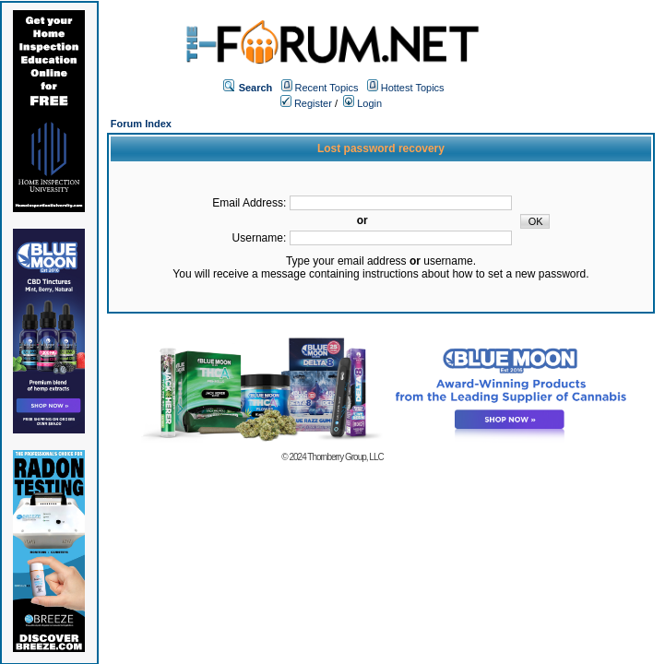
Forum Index (141, 123)
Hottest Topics (413, 87)
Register (306, 103)
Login (362, 103)
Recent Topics (327, 87)
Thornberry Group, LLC (345, 457)
